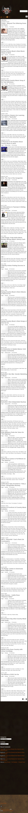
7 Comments (11, 26)
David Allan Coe (9, 668)
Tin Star (14, 109)
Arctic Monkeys (4, 614)
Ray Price (14, 171)
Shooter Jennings (19, 693)
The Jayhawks (14, 503)
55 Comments (11, 295)
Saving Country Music (5, 809)
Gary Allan (3, 165)
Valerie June (18, 109)
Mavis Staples (7, 230)
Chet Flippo (17, 227)
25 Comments (11, 54)
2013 (2, 101)
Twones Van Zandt (8, 173)
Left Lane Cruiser (7, 692)
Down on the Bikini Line (16, 668)
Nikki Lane (11, 425)
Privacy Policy (3, 803)
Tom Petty (3, 173)
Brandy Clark (7, 102)
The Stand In (21, 479)
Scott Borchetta (21, 563)
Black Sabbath (3, 227)
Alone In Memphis (11, 101)
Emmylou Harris (15, 451)
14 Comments (14, 179)
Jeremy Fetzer (14, 478)
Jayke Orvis (8, 314)
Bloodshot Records (4, 422)
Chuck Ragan (19, 284)
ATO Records (15, 421)
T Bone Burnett (22, 137)
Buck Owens (16, 639)
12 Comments (11, 487)
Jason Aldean (7, 396)
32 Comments (14, 352)
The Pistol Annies (13, 643)
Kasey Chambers (11, 531)
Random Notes (7, 118)
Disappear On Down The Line (20, 104)
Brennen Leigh (13, 102)
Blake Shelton (20, 161)
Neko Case (21, 531)
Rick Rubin (11, 232)
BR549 (2, 44)
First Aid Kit (13, 529)
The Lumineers (22, 172)
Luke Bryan (6, 397)
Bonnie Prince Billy (10, 639)
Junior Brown (13, 286)
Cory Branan (16, 162)
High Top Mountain (22, 311)
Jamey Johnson (19, 588)
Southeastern (13, 314)
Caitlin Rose (10, 44)
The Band (5, 233)
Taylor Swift (17, 172)
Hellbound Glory (19, 165)
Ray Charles (6, 232)
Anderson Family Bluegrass (19, 526)
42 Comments (14, 542)
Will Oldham (11, 645)
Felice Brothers (9, 478)
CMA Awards (10, 162)
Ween (19, 670)
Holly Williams (18, 105)
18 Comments (11, 435)
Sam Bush (10, 137)
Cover (21, 227)
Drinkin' (2, 105)
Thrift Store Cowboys (11, 428)
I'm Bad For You (10, 312)
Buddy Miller (9, 134)
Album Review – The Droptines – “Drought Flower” (14, 762)
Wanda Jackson (19, 695)
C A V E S (6, 44)
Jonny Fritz (24, 423)
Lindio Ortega (15, 136)
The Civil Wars (7, 643)
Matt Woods (19, 74)
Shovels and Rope (4, 172)
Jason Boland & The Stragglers (19, 312)
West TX (16, 233)
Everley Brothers (7, 641)
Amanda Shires (4, 197)
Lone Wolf (19, 692)
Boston (8, 227)
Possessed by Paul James (6, 589)
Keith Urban (19, 166)
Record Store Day (7, 642)
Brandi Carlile (22, 528)
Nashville (24, 136)
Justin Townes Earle (7, 45)
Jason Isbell (8, 73)
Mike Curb (20, 136)
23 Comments (14, 377)
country (2, 641)
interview (22, 258)
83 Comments (11, 510)
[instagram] (5, 17)
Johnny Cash (13, 73)
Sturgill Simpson (7, 76)
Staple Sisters (21, 232)
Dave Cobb (13, 258)
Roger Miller (22, 425)
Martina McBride (6, 561)
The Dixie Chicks (13, 369)
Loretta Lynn (23, 259)
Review (19, 45)
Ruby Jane (20, 532)
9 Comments (14, 622)
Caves (14, 44)
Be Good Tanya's (12, 528)
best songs (3, 102)
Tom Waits (6, 535)
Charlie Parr (8, 588)
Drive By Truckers (14, 198)
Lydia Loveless (21, 641)
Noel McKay (13, 108)
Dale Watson (8, 198)
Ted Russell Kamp (12, 695)
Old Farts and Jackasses (8, 169)
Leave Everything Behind (8, 343)
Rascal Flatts (9, 171)
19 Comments (14, 118)
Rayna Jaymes (4, 563)
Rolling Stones (22, 200)
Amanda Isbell (3, 421)
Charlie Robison (4, 104)
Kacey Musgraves (12, 166)
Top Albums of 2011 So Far (10, 674)
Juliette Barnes (17, 560)
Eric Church (12, 72)
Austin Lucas (23, 101)
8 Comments (11, 462)
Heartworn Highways (7, 423)
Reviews (6, 26)
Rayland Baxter (16, 425)
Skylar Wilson (9, 426)
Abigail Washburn (4, 526)
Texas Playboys (4, 428)
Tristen (17, 428)
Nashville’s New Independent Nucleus (13, 402)
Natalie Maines (7, 369)
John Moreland (16, 106)
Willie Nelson (20, 233)
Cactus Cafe (3, 258)
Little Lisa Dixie (14, 692)
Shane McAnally (19, 108)
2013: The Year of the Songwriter (12, 178)
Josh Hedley (7, 670)
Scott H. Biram (13, 693)
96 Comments (11, 83)
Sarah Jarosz (6, 533)
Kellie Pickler (21, 368)
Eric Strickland (15, 311)
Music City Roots (14, 45)
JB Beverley (10, 106)
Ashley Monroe (18, 101)
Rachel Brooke (8, 532)
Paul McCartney (14, 230)
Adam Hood (5, 101)
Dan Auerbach (20, 134)
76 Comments (11, 652)
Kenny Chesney (8, 74)
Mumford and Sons (9, 168)
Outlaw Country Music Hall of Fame (20, 169)
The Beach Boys (13, 533)
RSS (8, 17)
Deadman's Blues (10, 104)
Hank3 (13, 105)
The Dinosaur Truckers (12, 344)
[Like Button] (2, 42)
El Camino (6, 105)
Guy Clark (13, 165)
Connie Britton (17, 558)
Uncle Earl (10, 535)
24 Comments (14, 210)
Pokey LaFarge (4, 171)
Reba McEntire (10, 563)
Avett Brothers (15, 161)
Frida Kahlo (18, 258)
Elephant (7, 72)
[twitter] (1, 17)
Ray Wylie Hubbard (20, 171)
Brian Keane (19, 102)
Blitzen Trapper (4, 639)
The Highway (10, 315)
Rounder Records (14, 532)
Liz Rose (16, 531)
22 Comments (11, 268)
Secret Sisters (13, 261)
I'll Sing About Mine (18, 342)
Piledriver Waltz (15, 614)
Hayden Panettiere (10, 560)
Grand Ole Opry (8, 165)
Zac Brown (20, 173)
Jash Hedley (14, 423)
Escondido (23, 422)
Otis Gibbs (25, 588)
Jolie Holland (24, 529)
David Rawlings (4, 560)
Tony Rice (19, 643)
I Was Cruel (12, 342)
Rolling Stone (15, 232)
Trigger (2, 26)
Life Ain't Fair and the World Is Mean (20, 343)
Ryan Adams (15, 563)
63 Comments (11, 676)
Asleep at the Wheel (4, 528)
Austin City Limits (16, 197)
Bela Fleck (18, 528)
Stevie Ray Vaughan (11, 201)
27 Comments (11, 241)
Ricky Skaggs (13, 642)
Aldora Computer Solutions (8, 810)
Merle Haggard (4, 261)
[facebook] (3, 17)
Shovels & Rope (16, 137)
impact (11, 136)
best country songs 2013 (10, 340)
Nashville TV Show (4, 137)
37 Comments (11, 324)
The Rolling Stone (10, 233)
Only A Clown (8, 503)
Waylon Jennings (20, 261)
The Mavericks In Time (18, 315)
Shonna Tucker (4, 426)
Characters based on (10, 558)
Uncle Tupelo (6, 645)
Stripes (4, 109)
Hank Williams (12, 229)
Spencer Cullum (16, 426)
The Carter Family (19, 533)
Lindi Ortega (14, 74)
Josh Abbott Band (19, 73)
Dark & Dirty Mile (9, 311)
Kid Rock (23, 166)
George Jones (6, 229)
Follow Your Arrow (18, 72)
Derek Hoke (7, 136)
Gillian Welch (13, 588)
